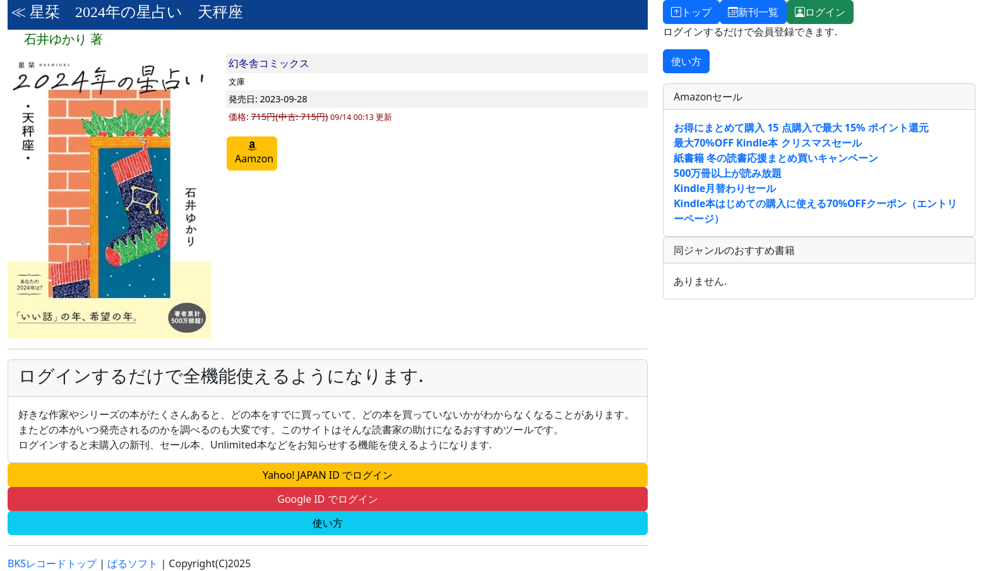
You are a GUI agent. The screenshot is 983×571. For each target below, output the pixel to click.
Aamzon (254, 153)
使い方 (328, 523)
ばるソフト (132, 563)
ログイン (820, 12)
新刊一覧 (753, 12)
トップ (691, 12)
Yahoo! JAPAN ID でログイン (328, 475)
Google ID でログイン (327, 499)
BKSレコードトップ (52, 563)
